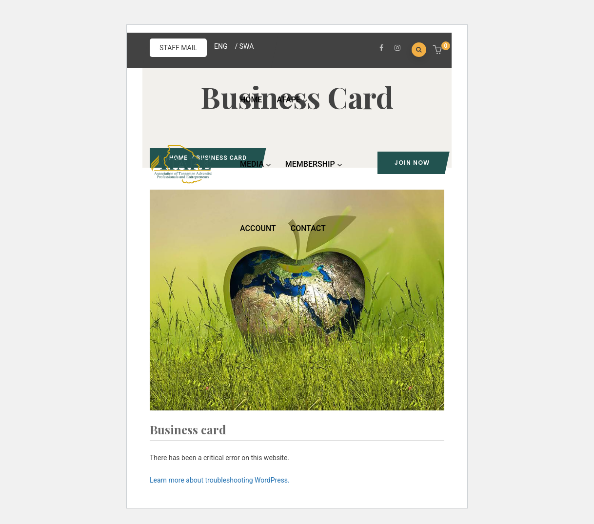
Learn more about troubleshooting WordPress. (220, 480)
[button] (438, 50)
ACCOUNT (258, 228)
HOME (251, 99)
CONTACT (308, 228)
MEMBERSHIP (313, 164)
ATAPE (292, 99)
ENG (220, 46)
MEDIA (255, 164)
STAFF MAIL (178, 48)
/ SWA (244, 46)
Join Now (412, 162)
